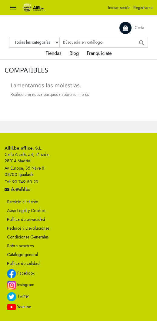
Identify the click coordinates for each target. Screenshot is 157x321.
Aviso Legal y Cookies (26, 211)
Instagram (20, 285)
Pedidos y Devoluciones (28, 228)
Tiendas (53, 53)
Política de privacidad (26, 219)
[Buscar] (104, 42)
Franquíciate (99, 53)
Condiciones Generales (27, 237)
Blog (74, 53)
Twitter (18, 296)
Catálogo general (22, 255)
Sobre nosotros (20, 246)
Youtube (19, 307)
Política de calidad (23, 263)
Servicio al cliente (22, 202)
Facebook (21, 273)
